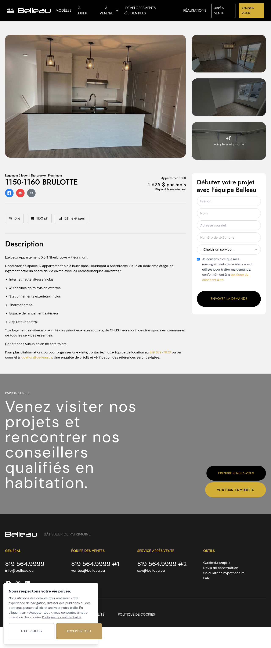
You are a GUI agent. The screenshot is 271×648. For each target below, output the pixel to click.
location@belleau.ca (36, 357)
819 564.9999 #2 (162, 564)
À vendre (109, 10)
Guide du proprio (216, 562)
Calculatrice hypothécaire (224, 573)
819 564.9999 (25, 564)
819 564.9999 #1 (96, 564)
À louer (82, 10)
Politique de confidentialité (61, 616)
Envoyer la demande (228, 298)
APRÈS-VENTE (219, 10)
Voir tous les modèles (235, 490)
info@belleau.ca (19, 570)
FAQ (206, 578)
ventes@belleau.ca (88, 570)
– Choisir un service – (228, 249)
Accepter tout (73, 631)
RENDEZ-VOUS (248, 10)
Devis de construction (220, 568)
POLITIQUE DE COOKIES (136, 615)
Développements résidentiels (140, 10)
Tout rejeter (29, 631)
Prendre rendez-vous (236, 473)
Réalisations (194, 10)
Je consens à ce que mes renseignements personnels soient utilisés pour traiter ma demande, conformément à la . (227, 269)
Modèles (63, 10)
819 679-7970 (160, 352)
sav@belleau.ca (151, 570)
